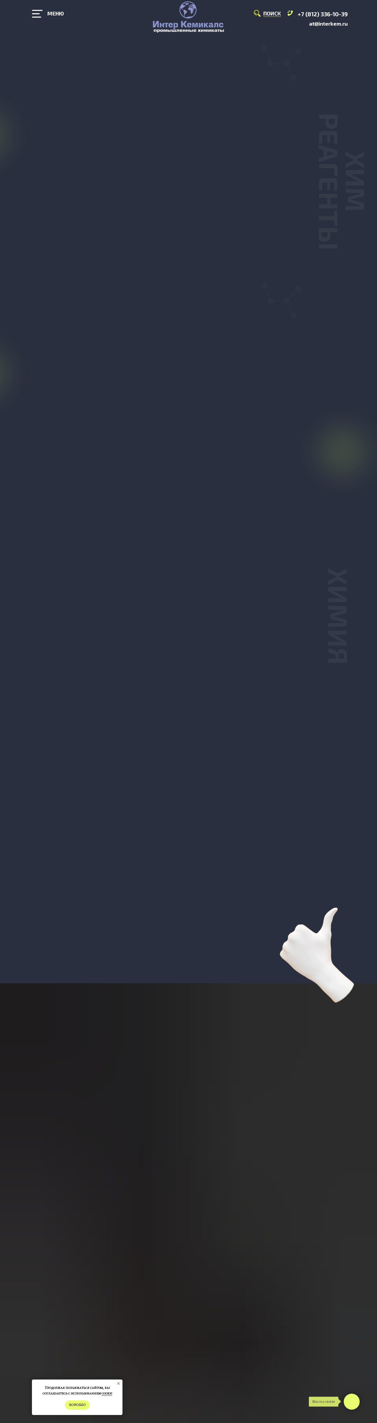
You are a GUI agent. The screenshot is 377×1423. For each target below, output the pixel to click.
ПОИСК (272, 13)
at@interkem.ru (328, 23)
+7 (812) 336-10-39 (323, 13)
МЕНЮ (55, 13)
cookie (107, 1393)
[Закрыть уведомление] (118, 1383)
